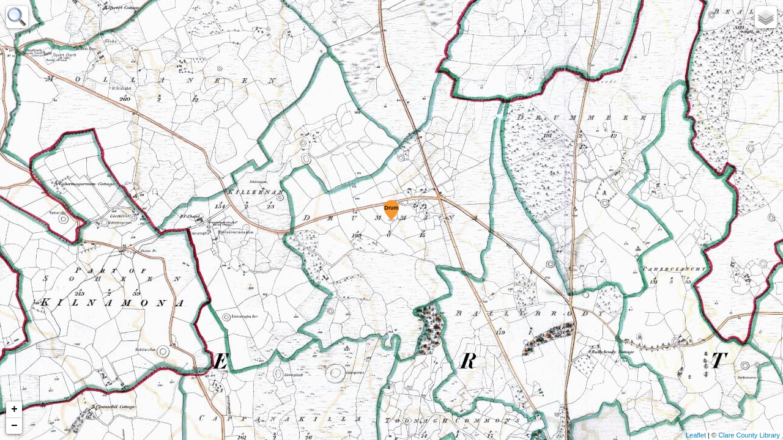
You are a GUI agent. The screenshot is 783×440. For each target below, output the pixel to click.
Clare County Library (749, 435)
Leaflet (696, 435)
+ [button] (14, 409)
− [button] (14, 426)
